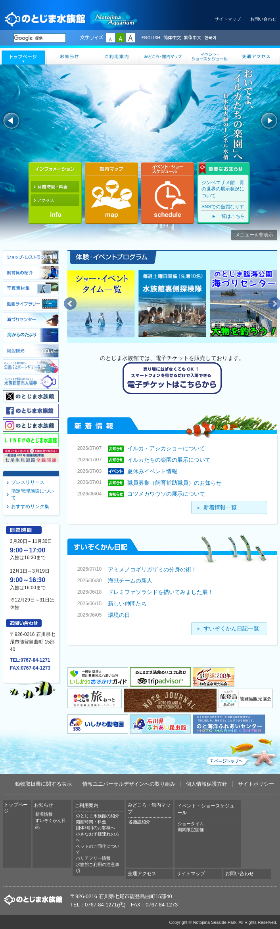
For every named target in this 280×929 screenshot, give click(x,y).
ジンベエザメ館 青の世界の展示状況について (222, 189)
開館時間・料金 (55, 187)
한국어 (211, 38)
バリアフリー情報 (93, 858)
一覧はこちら (231, 216)
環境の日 (119, 615)
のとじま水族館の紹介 (97, 815)
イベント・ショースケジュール (209, 56)
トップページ (23, 56)
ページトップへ (241, 751)
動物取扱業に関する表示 (43, 784)
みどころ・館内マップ (163, 56)
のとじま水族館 (71, 19)
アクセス (55, 200)
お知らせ (70, 56)
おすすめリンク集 (30, 506)
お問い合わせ (263, 19)
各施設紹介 (139, 821)
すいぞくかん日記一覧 (231, 628)
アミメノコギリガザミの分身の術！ (152, 569)
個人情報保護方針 (206, 784)
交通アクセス (256, 56)
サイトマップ (228, 19)
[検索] (39, 38)
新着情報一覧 (220, 507)
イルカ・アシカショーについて (166, 448)
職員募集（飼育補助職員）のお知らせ (174, 482)
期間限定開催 (191, 829)
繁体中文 (192, 38)
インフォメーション (55, 168)
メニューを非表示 (254, 235)
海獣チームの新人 (130, 580)
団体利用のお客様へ (95, 827)
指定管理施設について (32, 494)
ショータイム (191, 823)
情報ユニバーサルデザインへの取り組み (128, 784)
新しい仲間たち (127, 603)
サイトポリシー (256, 784)
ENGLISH (151, 38)
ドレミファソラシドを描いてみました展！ (160, 592)
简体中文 (172, 38)
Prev (70, 303)
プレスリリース (27, 482)
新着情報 (44, 814)
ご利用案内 (116, 56)
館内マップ (111, 193)
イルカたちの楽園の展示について (169, 460)
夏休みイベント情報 (152, 471)
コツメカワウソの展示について (166, 494)
